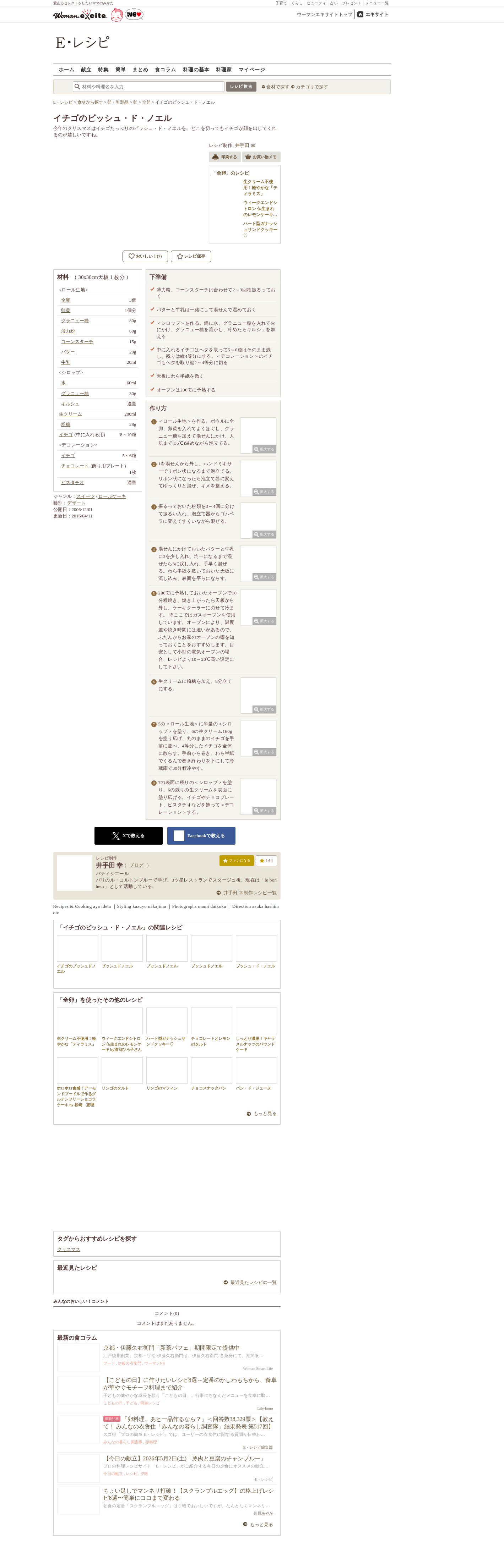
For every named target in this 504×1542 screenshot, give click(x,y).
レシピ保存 (194, 256)
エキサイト (377, 14)
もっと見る (265, 1113)
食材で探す (277, 86)
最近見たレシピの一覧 (254, 1282)
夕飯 (144, 1473)
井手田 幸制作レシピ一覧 (250, 892)
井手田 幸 (245, 145)
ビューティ (316, 3)
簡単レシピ (150, 1403)
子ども (131, 1403)
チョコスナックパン (211, 1073)
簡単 (120, 69)
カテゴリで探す (312, 86)
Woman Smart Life (258, 1368)
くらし (297, 3)
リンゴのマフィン (167, 1073)
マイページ (252, 69)
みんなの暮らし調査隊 (122, 1442)
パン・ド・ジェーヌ (256, 1073)
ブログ (136, 865)
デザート (76, 503)
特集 (103, 69)
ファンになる (236, 862)
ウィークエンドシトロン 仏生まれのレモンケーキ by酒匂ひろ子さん (122, 1030)
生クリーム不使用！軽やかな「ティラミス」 (77, 1027)
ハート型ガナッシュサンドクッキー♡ (167, 1027)
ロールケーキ (112, 496)
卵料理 (151, 1442)
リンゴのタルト (122, 1073)
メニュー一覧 (377, 3)
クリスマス (68, 1249)
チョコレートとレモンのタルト (211, 1027)
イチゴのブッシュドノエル (77, 954)
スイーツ (85, 496)
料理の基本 (196, 69)
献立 (86, 69)
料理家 (224, 69)
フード (109, 1363)
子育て (281, 3)
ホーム (67, 69)
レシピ (131, 1473)
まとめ (140, 69)
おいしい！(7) (149, 256)
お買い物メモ (260, 157)
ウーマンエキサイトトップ (324, 14)
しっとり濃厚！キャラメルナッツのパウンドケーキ (256, 1030)
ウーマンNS (154, 1363)
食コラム (165, 69)
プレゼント (352, 3)
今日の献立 (113, 1473)
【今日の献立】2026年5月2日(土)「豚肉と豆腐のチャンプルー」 (184, 1458)
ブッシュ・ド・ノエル (256, 951)
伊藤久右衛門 (129, 1363)
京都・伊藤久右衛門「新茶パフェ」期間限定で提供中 (171, 1348)
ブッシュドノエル (122, 951)
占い (334, 3)
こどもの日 (113, 1403)
